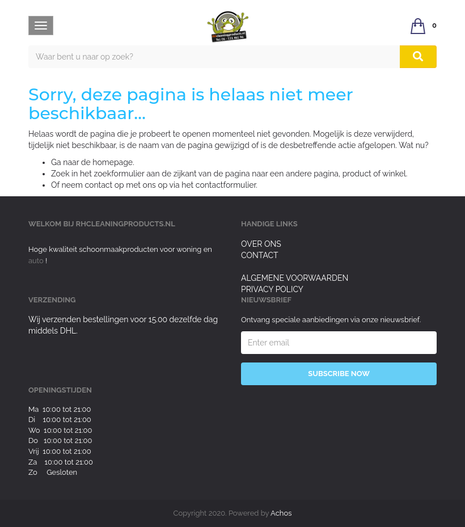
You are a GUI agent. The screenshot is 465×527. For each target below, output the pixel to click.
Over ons (261, 243)
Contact (259, 255)
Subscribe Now (339, 373)
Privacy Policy (272, 289)
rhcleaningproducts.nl (125, 224)
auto (36, 260)
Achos (280, 513)
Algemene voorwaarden (294, 278)
